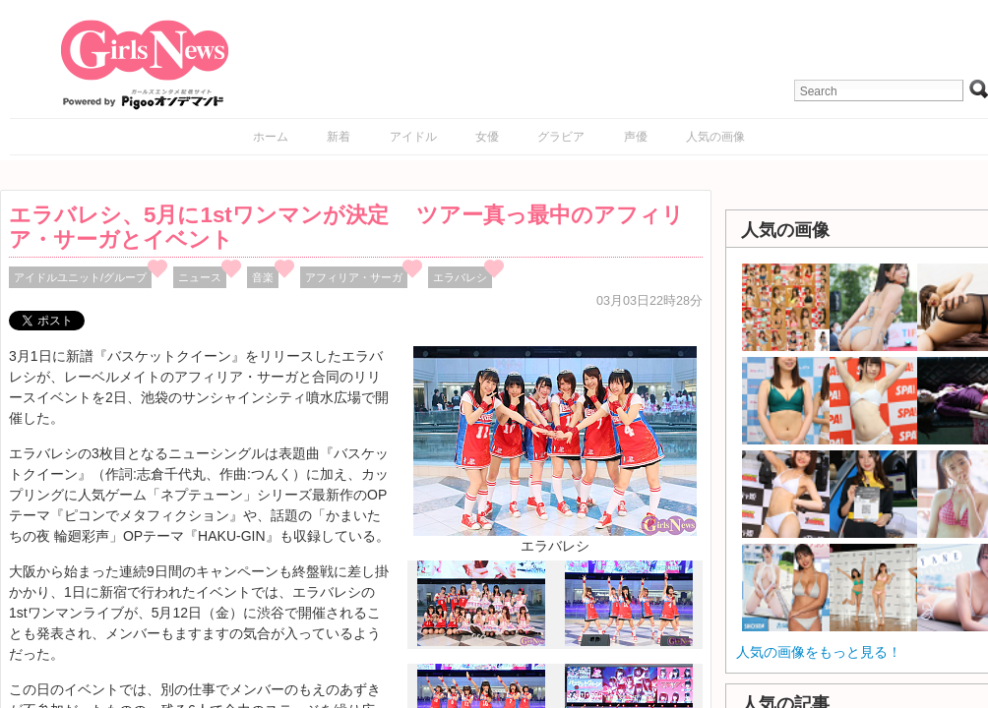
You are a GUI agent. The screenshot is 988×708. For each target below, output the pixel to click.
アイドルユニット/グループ (80, 277)
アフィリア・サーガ (353, 277)
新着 (338, 137)
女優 (487, 137)
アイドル (413, 137)
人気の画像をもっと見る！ (818, 652)
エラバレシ (460, 277)
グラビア (561, 137)
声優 (636, 137)
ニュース (199, 277)
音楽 (263, 277)
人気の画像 (715, 137)
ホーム (270, 137)
